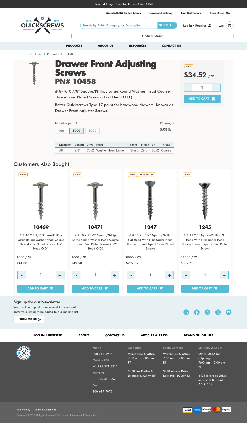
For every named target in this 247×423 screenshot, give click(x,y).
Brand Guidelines (198, 335)
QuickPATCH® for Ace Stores (123, 12)
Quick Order (154, 36)
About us (105, 45)
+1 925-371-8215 (105, 366)
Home (37, 54)
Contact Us (171, 45)
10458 (68, 54)
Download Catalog (160, 12)
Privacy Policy (23, 409)
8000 (92, 131)
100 (61, 131)
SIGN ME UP (28, 319)
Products (74, 45)
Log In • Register (194, 25)
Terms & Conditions (45, 409)
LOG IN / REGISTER (48, 335)
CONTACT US (114, 335)
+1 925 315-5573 (105, 379)
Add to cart (199, 98)
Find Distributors (191, 12)
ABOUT (83, 335)
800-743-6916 (102, 354)
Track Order (217, 12)
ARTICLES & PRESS (154, 335)
